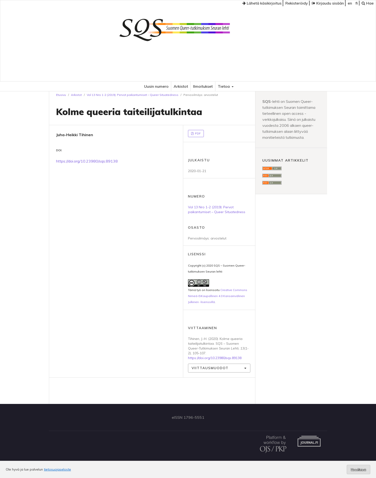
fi (356, 3)
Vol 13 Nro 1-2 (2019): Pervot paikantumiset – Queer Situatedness (132, 95)
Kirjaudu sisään (328, 3)
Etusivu (61, 95)
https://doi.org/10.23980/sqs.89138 (87, 161)
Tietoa (224, 86)
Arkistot (181, 86)
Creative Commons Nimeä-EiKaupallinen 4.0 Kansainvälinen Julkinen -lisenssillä (217, 296)
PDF (197, 133)
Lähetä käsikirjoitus (262, 3)
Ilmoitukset (203, 86)
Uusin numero (156, 86)
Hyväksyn (358, 469)
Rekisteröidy (296, 3)
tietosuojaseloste (57, 469)
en (350, 3)
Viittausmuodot (210, 368)
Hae (368, 3)
